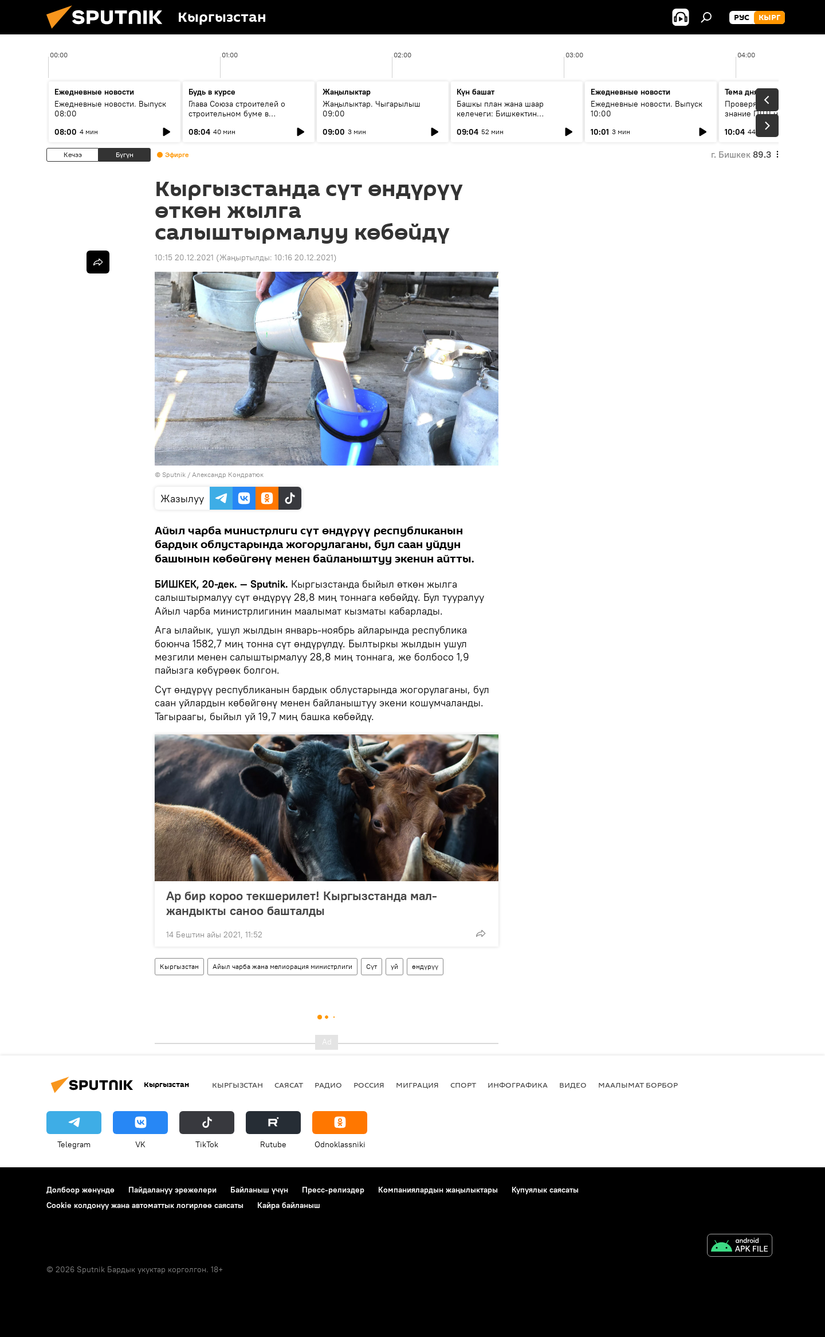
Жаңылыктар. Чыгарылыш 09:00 (372, 109)
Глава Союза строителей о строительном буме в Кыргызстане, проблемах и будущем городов (239, 118)
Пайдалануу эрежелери (172, 1189)
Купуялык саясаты (545, 1189)
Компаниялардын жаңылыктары (438, 1189)
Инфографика (518, 1085)
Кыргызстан (179, 966)
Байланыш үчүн (259, 1189)
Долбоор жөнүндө (80, 1189)
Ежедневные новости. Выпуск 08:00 (110, 109)
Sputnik (174, 474)
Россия (368, 1085)
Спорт (463, 1085)
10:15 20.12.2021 (184, 257)
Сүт (371, 966)
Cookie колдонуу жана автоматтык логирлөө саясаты (144, 1205)
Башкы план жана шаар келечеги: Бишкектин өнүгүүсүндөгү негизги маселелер (500, 118)
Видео (573, 1085)
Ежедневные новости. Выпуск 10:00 (646, 109)
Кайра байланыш (288, 1205)
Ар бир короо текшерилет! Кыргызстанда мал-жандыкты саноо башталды (301, 903)
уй (394, 966)
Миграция (417, 1085)
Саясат (288, 1085)
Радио (328, 1085)
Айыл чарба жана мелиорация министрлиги (282, 966)
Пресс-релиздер (333, 1189)
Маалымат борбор (638, 1085)
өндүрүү (425, 966)
